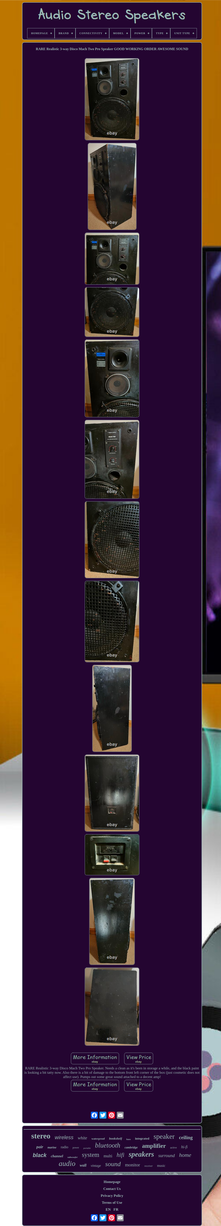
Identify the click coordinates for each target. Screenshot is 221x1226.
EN (108, 1209)
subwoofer (72, 1157)
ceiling (186, 1137)
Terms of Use (112, 1203)
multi (108, 1156)
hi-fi (184, 1147)
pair (39, 1147)
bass (128, 1139)
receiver (148, 1165)
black (40, 1155)
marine (51, 1147)
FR (116, 1209)
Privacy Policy (112, 1196)
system (90, 1154)
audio (67, 1163)
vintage (96, 1165)
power (76, 1147)
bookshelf (115, 1138)
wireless (64, 1137)
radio (64, 1147)
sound (113, 1163)
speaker (164, 1136)
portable (87, 1148)
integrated (142, 1138)
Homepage (112, 1182)
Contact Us (112, 1189)
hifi (120, 1155)
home (185, 1155)
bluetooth (107, 1145)
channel (57, 1156)
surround (166, 1155)
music (161, 1165)
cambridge (131, 1147)
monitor (132, 1164)
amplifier (154, 1145)
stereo (41, 1136)
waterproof (98, 1138)
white (82, 1137)
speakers (141, 1154)
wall (83, 1165)
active (173, 1147)
